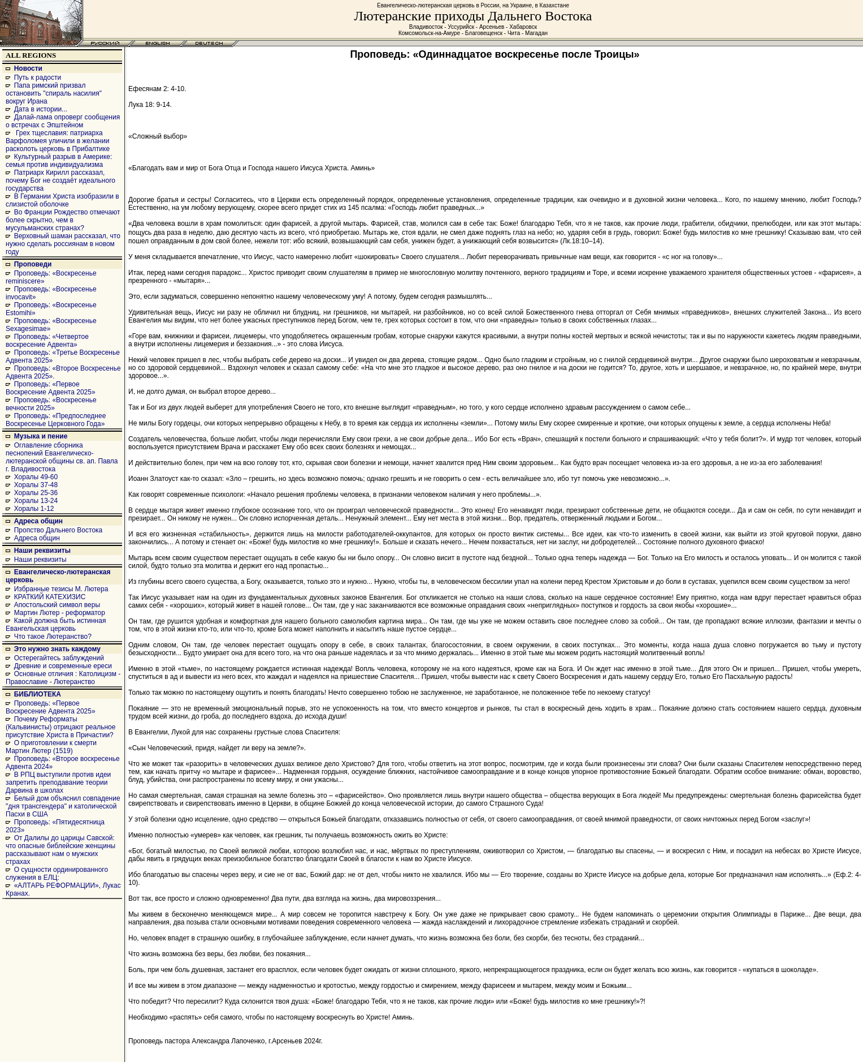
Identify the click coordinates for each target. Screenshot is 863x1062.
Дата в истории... (40, 109)
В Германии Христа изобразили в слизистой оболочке (62, 200)
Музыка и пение (41, 436)
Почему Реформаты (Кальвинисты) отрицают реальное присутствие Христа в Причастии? (60, 727)
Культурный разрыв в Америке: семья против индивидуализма (59, 161)
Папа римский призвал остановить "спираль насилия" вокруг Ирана (54, 93)
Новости (28, 68)
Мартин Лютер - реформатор (59, 613)
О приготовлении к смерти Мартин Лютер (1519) (51, 747)
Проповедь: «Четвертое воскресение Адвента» (47, 341)
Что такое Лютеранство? (53, 636)
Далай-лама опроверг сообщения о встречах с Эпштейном (63, 121)
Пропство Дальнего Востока (58, 530)
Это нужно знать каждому (57, 649)
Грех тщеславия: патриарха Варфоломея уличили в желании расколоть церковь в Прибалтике (58, 141)
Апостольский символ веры (57, 605)
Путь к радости (38, 77)
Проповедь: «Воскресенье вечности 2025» (51, 404)
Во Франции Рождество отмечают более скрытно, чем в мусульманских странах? (63, 220)
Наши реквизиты (42, 550)
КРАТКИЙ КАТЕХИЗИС (50, 597)
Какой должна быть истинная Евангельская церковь (56, 625)
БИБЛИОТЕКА (37, 694)
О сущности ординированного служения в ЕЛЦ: (57, 874)
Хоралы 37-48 (36, 485)
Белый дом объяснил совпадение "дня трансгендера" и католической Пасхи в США (63, 806)
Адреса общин (38, 521)
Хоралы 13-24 (36, 501)
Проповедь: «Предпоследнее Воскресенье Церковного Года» (56, 420)
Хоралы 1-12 (34, 509)
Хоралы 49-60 (36, 477)
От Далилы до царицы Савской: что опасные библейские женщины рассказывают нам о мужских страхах (60, 850)
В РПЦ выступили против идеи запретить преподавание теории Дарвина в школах (58, 782)
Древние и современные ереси (63, 666)
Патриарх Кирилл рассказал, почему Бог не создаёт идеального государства (60, 180)
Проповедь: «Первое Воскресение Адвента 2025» (51, 388)
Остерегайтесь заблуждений (59, 658)
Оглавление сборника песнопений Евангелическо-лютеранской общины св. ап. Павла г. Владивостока (62, 457)
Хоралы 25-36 (36, 493)
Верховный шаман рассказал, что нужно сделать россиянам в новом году (63, 244)
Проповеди (33, 264)
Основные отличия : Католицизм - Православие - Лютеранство (63, 678)
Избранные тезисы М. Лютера (61, 589)
